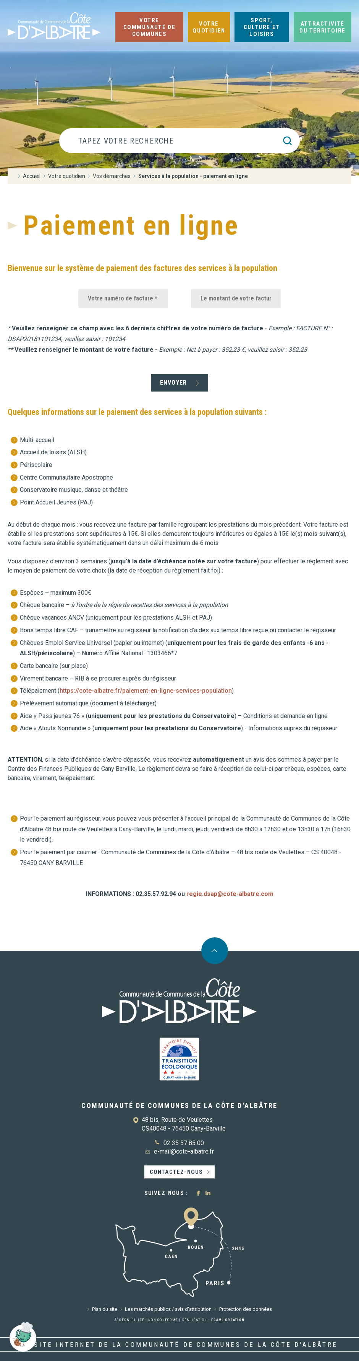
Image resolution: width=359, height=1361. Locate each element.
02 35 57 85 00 (183, 1143)
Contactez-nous (176, 1171)
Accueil (31, 176)
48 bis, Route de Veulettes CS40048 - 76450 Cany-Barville (184, 1124)
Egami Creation (228, 1320)
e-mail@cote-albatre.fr (184, 1151)
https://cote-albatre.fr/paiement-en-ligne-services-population (146, 690)
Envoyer (173, 382)
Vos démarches (112, 176)
